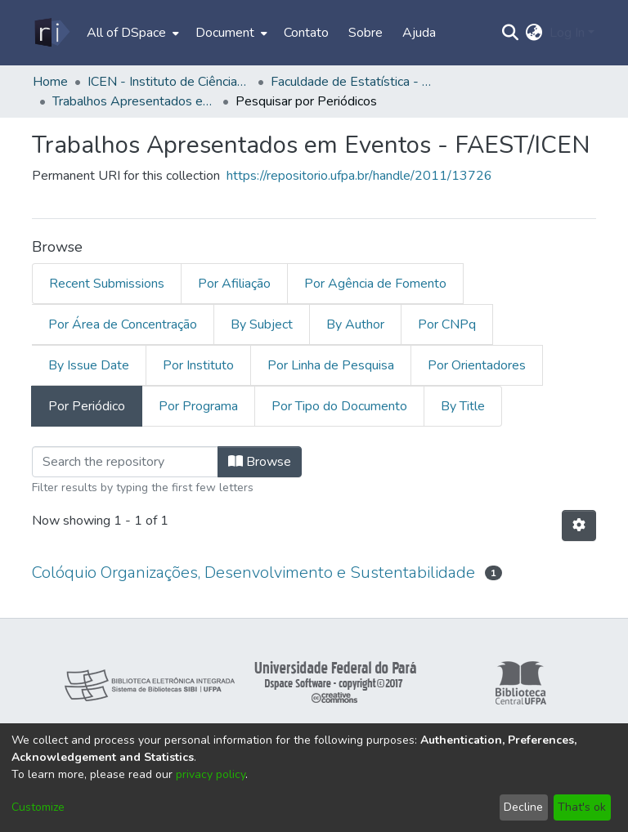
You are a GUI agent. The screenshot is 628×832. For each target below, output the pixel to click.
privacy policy (210, 774)
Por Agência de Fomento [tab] (375, 284)
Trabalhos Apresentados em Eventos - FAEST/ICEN (134, 101)
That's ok (582, 807)
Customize (38, 807)
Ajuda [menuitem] (419, 33)
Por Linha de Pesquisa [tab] (330, 365)
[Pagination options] (579, 525)
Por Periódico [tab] (86, 406)
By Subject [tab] (262, 324)
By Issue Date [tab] (88, 365)
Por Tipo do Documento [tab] (339, 406)
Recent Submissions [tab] (106, 284)
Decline (523, 807)
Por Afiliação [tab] (234, 284)
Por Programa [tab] (198, 406)
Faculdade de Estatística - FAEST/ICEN (352, 82)
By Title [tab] (463, 406)
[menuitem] (131, 32)
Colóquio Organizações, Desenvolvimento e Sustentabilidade (253, 572)
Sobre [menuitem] (365, 33)
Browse (259, 462)
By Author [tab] (355, 324)
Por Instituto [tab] (198, 365)
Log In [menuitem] (567, 33)
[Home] (51, 32)
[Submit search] (510, 32)
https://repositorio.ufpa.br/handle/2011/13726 (359, 176)
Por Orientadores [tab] (477, 365)
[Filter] (125, 461)
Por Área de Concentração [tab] (122, 324)
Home (50, 82)
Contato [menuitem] (306, 33)
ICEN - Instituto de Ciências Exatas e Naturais (169, 82)
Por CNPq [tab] (447, 324)
